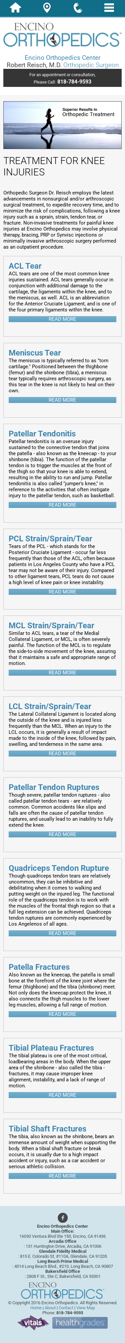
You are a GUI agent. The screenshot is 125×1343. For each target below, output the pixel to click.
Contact (66, 1307)
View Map (85, 1307)
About (50, 1307)
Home (36, 1307)
